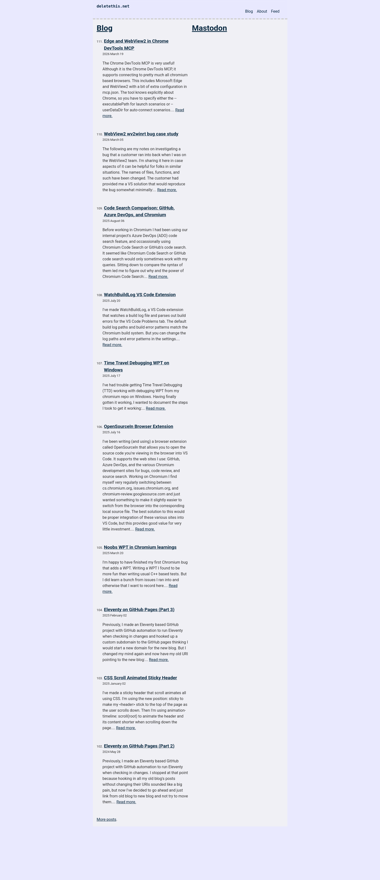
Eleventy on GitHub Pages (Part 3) (139, 609)
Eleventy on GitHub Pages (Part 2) (139, 746)
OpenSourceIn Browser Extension (138, 426)
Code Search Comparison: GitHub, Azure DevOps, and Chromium (139, 211)
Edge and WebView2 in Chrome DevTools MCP (136, 44)
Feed (275, 11)
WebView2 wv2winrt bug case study (141, 134)
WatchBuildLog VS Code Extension (140, 294)
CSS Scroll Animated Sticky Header (140, 678)
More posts (106, 819)
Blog (249, 11)
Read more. (167, 190)
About (262, 11)
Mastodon (209, 28)
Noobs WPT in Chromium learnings (140, 547)
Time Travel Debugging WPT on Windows (136, 366)
